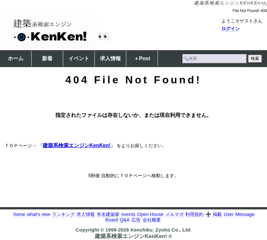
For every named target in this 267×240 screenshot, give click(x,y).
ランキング (63, 214)
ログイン (230, 28)
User (228, 214)
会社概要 (152, 219)
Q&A (125, 219)
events (128, 214)
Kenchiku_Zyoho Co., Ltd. (160, 230)
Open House (150, 214)
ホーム (15, 58)
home (19, 214)
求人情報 (110, 58)
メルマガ (174, 214)
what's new (38, 214)
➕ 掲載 (213, 214)
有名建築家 (108, 214)
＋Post (142, 58)
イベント (78, 58)
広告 (136, 219)
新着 (47, 58)
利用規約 (194, 214)
